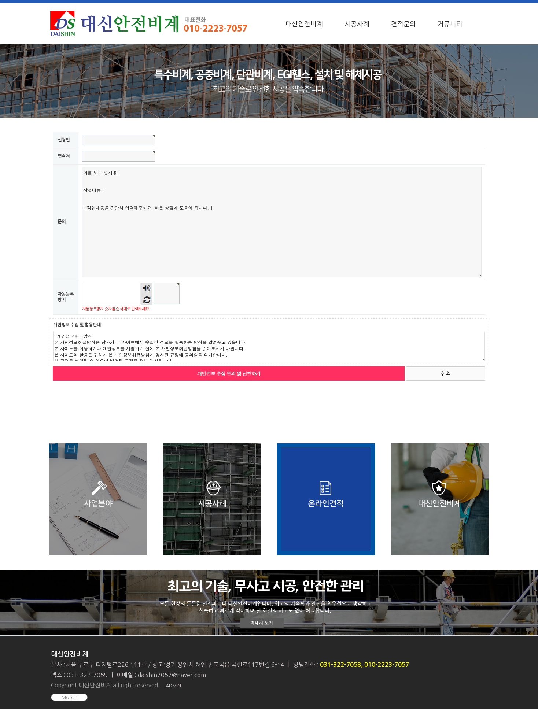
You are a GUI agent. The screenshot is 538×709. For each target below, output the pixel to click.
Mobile (69, 697)
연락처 (64, 156)
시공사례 (356, 24)
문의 (62, 222)
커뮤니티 (450, 24)
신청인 (64, 140)
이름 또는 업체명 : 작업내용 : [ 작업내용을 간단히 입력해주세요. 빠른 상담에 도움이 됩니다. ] (282, 222)
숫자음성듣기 (146, 288)
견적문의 (403, 24)
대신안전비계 (304, 24)
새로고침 (146, 299)
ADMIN (173, 685)
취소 (445, 373)
